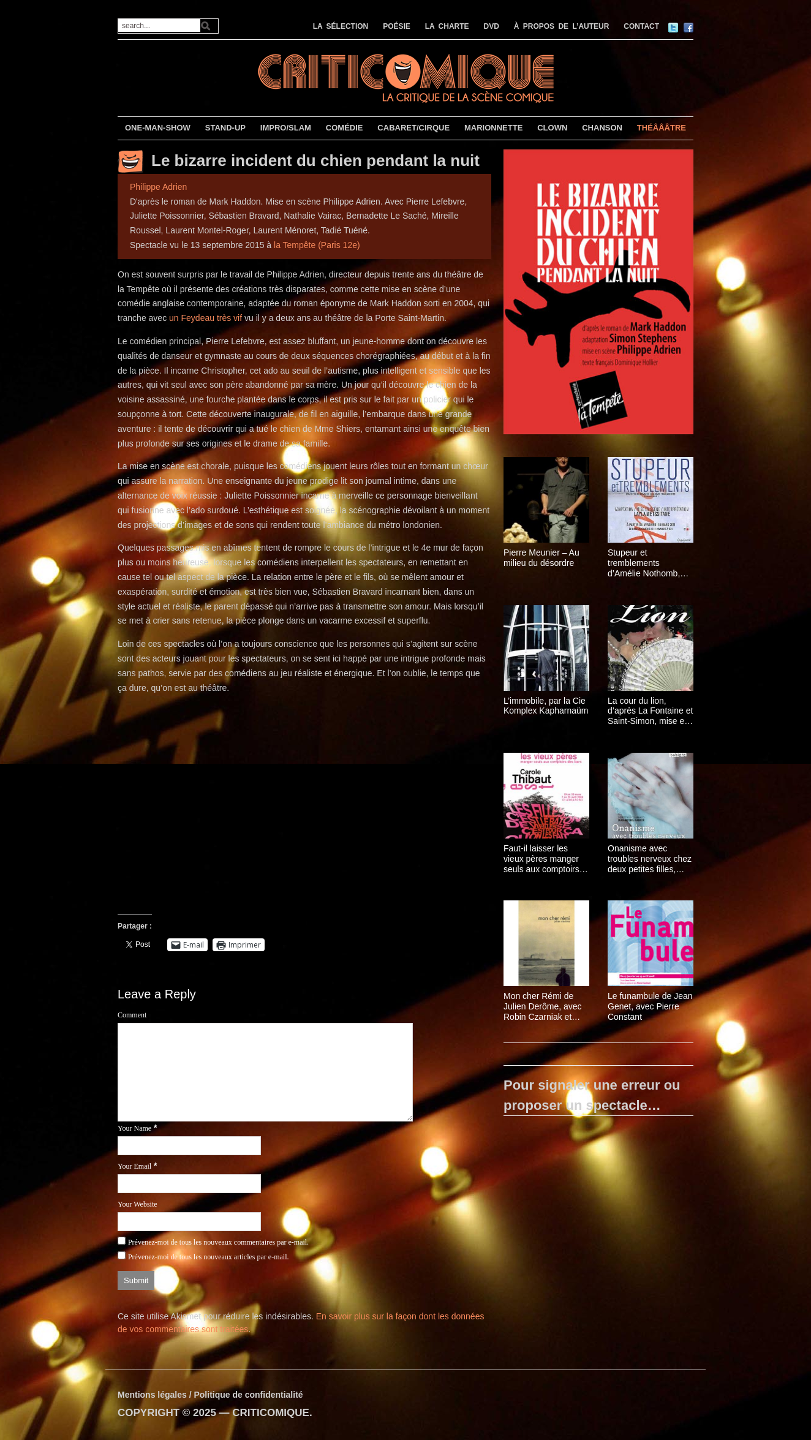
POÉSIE (396, 26)
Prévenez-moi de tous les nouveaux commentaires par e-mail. (218, 1242)
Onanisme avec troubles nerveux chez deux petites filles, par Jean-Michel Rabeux (650, 858)
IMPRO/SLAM (285, 127)
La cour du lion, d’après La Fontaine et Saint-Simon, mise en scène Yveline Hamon (650, 711)
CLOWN (552, 127)
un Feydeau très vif (205, 318)
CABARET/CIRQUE (413, 127)
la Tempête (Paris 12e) (317, 245)
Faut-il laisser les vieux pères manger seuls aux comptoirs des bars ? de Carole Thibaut (543, 858)
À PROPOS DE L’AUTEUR (561, 26)
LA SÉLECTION (341, 26)
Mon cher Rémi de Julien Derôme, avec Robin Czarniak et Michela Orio (543, 1006)
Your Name (134, 1128)
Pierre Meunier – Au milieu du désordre (541, 558)
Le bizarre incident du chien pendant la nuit (315, 160)
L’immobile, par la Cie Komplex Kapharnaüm (546, 706)
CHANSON (602, 127)
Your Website (137, 1204)
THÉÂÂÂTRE (661, 127)
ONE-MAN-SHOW (157, 127)
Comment (132, 1015)
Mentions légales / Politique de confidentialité (210, 1395)
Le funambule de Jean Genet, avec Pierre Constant (650, 1006)
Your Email (134, 1166)
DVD (491, 26)
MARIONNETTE (493, 127)
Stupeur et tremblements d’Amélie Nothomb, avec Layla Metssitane (650, 563)
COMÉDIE (344, 127)
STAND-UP (225, 127)
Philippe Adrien (158, 187)
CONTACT (641, 26)
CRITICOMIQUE (270, 1413)
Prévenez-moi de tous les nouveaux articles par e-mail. (208, 1257)
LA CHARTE (447, 26)
